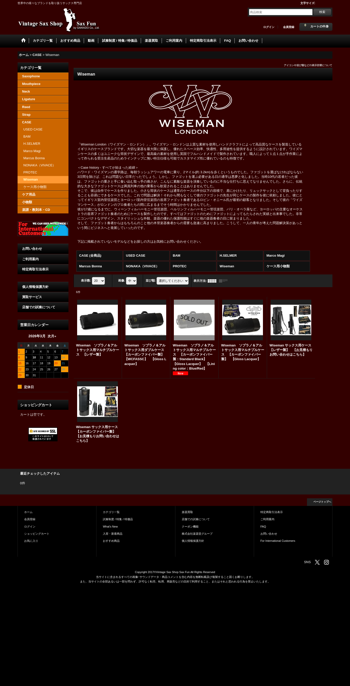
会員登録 (288, 26)
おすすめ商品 (111, 540)
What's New (110, 526)
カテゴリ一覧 (111, 512)
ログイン (268, 26)
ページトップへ (322, 501)
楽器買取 (187, 512)
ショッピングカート (36, 533)
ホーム (28, 512)
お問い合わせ (32, 249)
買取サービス (32, 297)
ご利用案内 (30, 259)
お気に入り (31, 540)
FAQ (263, 526)
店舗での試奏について (38, 307)
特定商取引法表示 (35, 269)
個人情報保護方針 (35, 287)
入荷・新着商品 (112, 533)
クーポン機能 (190, 526)
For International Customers (277, 540)
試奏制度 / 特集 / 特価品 (118, 519)
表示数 (86, 280)
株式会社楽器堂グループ (197, 533)
